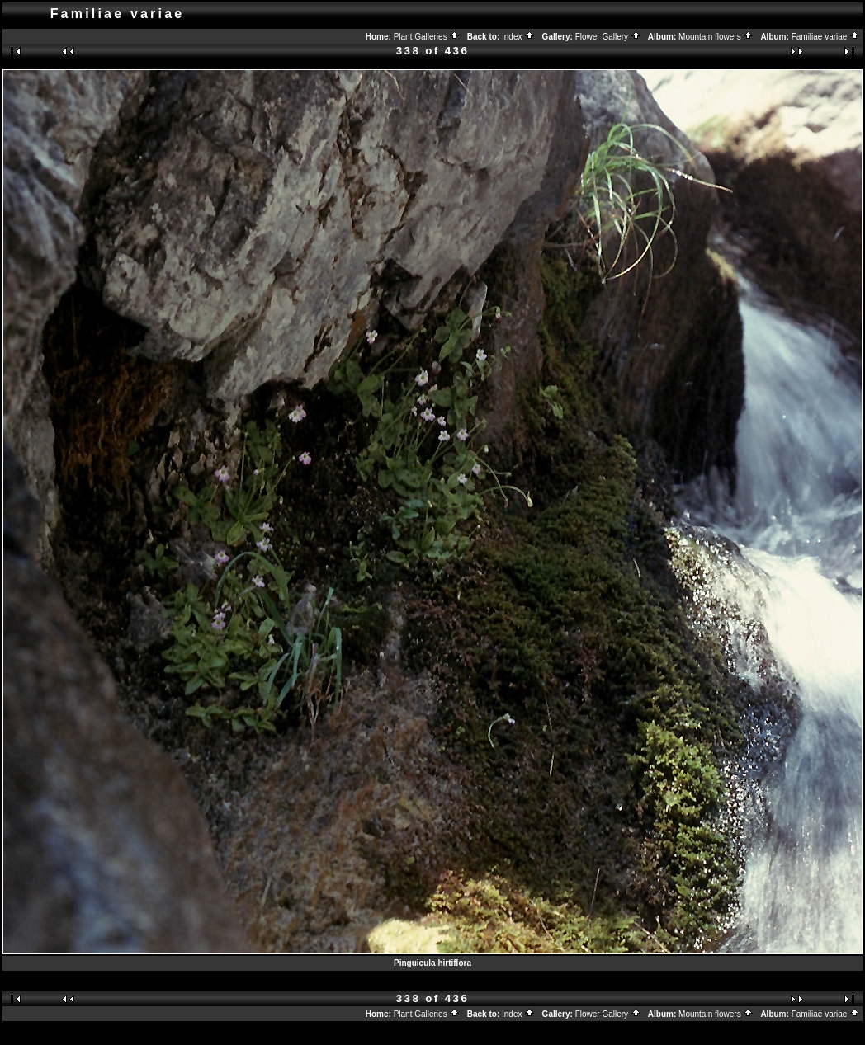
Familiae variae (826, 36)
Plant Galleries (427, 36)
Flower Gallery (608, 36)
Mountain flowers (716, 36)
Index (518, 36)
